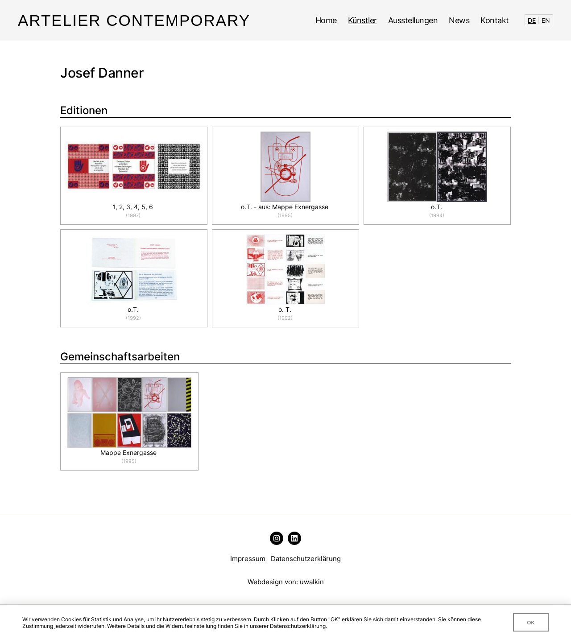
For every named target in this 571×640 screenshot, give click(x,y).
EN (546, 20)
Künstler (362, 20)
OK (531, 622)
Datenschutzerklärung (306, 558)
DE (532, 20)
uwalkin (312, 582)
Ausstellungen (413, 20)
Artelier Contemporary (134, 20)
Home (326, 20)
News (459, 20)
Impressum (247, 558)
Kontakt (494, 20)
